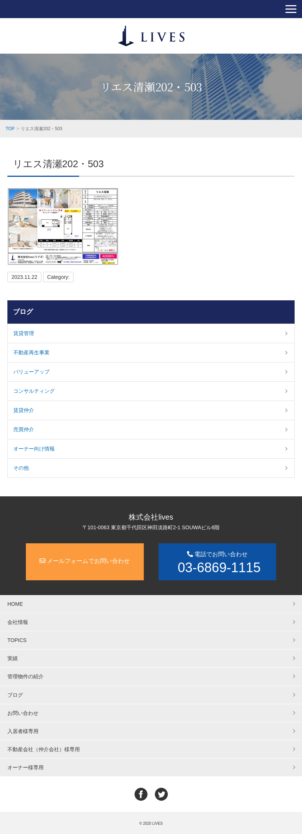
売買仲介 (23, 429)
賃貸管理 (23, 333)
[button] (290, 9)
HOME (15, 604)
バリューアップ (31, 372)
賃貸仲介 (23, 410)
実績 (12, 658)
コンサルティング (34, 391)
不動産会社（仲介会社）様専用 (43, 749)
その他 (21, 468)
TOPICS (17, 640)
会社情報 (17, 622)
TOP (10, 128)
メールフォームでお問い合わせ (85, 561)
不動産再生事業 (31, 352)
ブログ (23, 311)
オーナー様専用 (25, 767)
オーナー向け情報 (34, 449)
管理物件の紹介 (25, 676)
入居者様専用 (22, 731)
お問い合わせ (22, 713)
